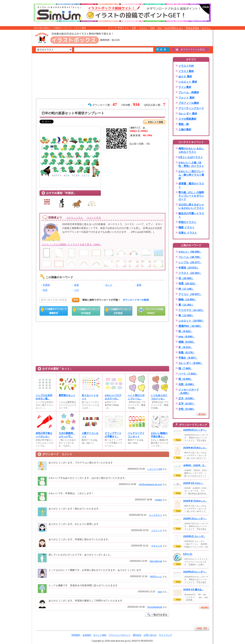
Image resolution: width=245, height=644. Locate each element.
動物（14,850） (187, 299)
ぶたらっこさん (74, 217)
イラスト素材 (186, 71)
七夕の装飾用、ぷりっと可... (67, 435)
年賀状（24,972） (188, 267)
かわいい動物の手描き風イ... (159, 435)
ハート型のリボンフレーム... (136, 397)
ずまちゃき (156, 546)
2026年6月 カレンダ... (194, 536)
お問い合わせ (150, 635)
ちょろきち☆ (155, 515)
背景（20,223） (187, 283)
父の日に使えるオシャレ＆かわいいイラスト (191, 206)
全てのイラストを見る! (190, 49)
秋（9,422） (185, 331)
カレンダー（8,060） (190, 363)
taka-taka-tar (156, 561)
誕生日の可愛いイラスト (191, 215)
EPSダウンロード (86, 311)
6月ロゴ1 (187, 554)
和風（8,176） (186, 352)
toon (160, 591)
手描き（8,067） (188, 357)
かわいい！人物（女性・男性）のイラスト (191, 164)
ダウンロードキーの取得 (136, 300)
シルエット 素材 (187, 81)
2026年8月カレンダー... (195, 572)
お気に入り (154, 122)
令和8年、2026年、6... (194, 465)
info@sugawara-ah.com (150, 484)
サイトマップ (165, 635)
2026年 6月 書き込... (193, 589)
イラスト (143, 28)
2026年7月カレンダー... (195, 518)
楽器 (139, 285)
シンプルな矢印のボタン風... (44, 397)
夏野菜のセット (67, 395)
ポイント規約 (99, 635)
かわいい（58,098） (190, 251)
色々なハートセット (90, 397)
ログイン (206, 28)
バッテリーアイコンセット (136, 435)
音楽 (76, 285)
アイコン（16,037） (190, 294)
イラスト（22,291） (190, 272)
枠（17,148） (186, 288)
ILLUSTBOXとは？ (174, 28)
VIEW (177, 440)
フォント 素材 (186, 97)
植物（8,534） (186, 341)
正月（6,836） (186, 398)
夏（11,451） (186, 304)
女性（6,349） (186, 408)
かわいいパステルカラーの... (113, 397)
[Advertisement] (14, 86)
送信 (75, 300)
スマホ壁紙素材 (187, 118)
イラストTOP (186, 65)
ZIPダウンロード (118, 311)
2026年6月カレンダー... (195, 430)
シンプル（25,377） (190, 262)
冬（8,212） (185, 347)
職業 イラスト (186, 227)
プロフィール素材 (188, 102)
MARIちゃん (156, 576)
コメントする (94, 217)
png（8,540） (186, 336)
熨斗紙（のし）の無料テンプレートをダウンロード (191, 196)
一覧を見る (201, 414)
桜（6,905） (185, 378)
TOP (134, 28)
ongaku (158, 499)
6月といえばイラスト (190, 157)
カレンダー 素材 (187, 113)
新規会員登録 (192, 28)
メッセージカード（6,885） (188, 391)
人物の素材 (184, 129)
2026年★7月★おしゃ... (195, 501)
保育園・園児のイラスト (191, 185)
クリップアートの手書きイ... (113, 435)
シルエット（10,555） (191, 320)
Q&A (152, 28)
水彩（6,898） (186, 384)
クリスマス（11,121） (191, 310)
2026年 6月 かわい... (193, 483)
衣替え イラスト (187, 232)
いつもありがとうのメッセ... (159, 397)
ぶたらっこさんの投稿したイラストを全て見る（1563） (72, 244)
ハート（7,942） (188, 373)
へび (76, 290)
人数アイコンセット (90, 435)
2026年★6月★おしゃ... (195, 447)
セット (108, 285)
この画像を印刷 (151, 311)
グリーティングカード (191, 108)
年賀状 (46, 285)
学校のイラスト (187, 222)
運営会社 (137, 635)
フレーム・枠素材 (188, 92)
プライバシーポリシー (120, 635)
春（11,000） (186, 315)
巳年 (45, 290)
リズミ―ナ (156, 530)
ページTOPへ (201, 628)
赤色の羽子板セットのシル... (44, 435)
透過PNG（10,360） (190, 325)
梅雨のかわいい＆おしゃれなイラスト (191, 150)
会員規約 (86, 635)
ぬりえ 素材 (185, 76)
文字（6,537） (186, 403)
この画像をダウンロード (53, 311)
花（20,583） (186, 278)
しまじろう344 (154, 469)
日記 (159, 28)
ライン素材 (184, 87)
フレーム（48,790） (190, 257)
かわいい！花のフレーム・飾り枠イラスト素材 (191, 175)
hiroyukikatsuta (154, 607)
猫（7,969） (185, 368)
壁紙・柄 (183, 124)
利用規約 (75, 635)
